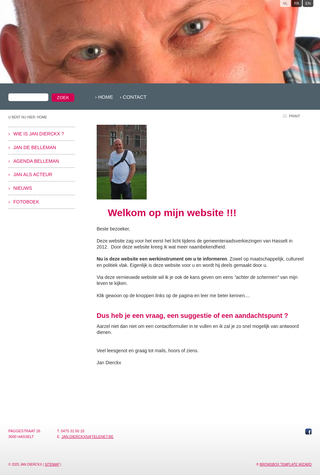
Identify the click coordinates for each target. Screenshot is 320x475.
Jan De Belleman (34, 147)
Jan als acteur (32, 174)
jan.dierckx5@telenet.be (87, 437)
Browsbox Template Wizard (286, 464)
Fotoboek (26, 201)
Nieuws (22, 188)
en (307, 3)
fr (296, 3)
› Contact (133, 97)
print (294, 116)
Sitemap (52, 464)
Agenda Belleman (36, 161)
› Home (104, 97)
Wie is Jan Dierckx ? (38, 133)
